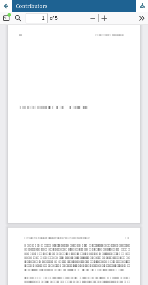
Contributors (31, 6)
